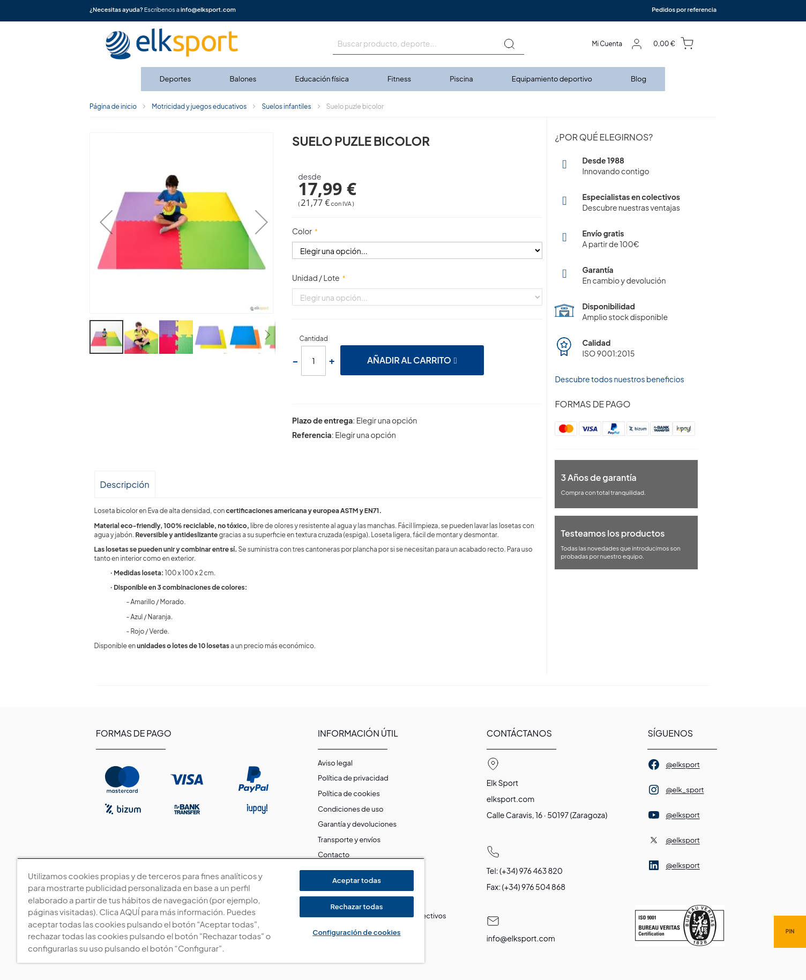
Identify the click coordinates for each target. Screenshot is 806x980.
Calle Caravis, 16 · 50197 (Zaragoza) (547, 815)
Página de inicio (113, 106)
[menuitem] (176, 79)
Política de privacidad (353, 778)
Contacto (333, 854)
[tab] (124, 484)
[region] (220, 910)
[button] (102, 223)
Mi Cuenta (607, 44)
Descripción (125, 484)
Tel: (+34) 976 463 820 (525, 870)
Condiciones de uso (351, 809)
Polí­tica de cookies (349, 793)
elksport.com (511, 799)
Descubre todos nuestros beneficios (619, 379)
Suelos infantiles (286, 106)
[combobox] (428, 44)
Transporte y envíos (349, 839)
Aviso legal (335, 763)
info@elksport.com (208, 9)
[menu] (403, 79)
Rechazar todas (356, 906)
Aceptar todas (356, 880)
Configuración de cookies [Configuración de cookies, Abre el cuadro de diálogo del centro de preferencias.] (356, 932)
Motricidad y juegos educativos (199, 106)
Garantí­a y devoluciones (357, 824)
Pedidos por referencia (684, 9)
